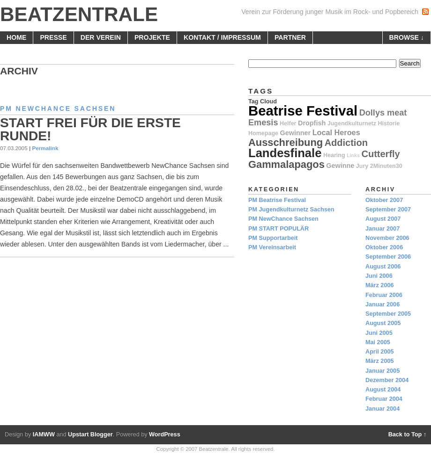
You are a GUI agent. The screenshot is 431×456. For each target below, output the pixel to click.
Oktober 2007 (384, 200)
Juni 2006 (379, 276)
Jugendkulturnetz (351, 123)
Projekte (152, 37)
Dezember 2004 (387, 380)
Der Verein (101, 37)
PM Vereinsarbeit (272, 247)
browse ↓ (406, 37)
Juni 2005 (379, 333)
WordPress (164, 434)
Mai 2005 (377, 342)
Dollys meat (383, 112)
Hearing (334, 155)
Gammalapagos (286, 164)
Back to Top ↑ (407, 434)
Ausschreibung (285, 142)
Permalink (45, 148)
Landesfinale (284, 152)
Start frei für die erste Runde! (90, 129)
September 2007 (388, 209)
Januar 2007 (382, 228)
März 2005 (379, 361)
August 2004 (383, 389)
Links (353, 155)
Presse (53, 37)
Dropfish (312, 123)
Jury (362, 166)
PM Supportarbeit (272, 238)
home (16, 37)
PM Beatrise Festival (277, 200)
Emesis (263, 122)
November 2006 (387, 238)
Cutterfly (381, 154)
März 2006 (379, 285)
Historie (389, 123)
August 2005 (383, 323)
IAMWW (44, 434)
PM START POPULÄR (278, 228)
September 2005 (388, 314)
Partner (290, 37)
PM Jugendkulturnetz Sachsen (291, 209)
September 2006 (388, 256)
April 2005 (379, 351)
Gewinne (340, 165)
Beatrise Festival (302, 110)
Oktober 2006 (384, 247)
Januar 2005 (382, 371)
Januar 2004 (382, 408)
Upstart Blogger (90, 434)
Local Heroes (336, 132)
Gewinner (295, 133)
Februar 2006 (383, 295)
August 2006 (383, 266)
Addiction (346, 143)
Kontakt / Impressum (222, 37)
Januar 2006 (382, 304)
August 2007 (383, 219)
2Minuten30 (386, 166)
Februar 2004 (383, 399)
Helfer (288, 123)
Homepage (263, 133)
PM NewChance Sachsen (58, 108)
